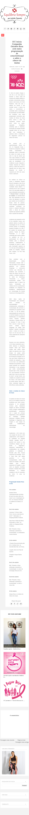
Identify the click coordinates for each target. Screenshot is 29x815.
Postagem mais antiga (22, 742)
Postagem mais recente (7, 740)
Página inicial (21, 740)
